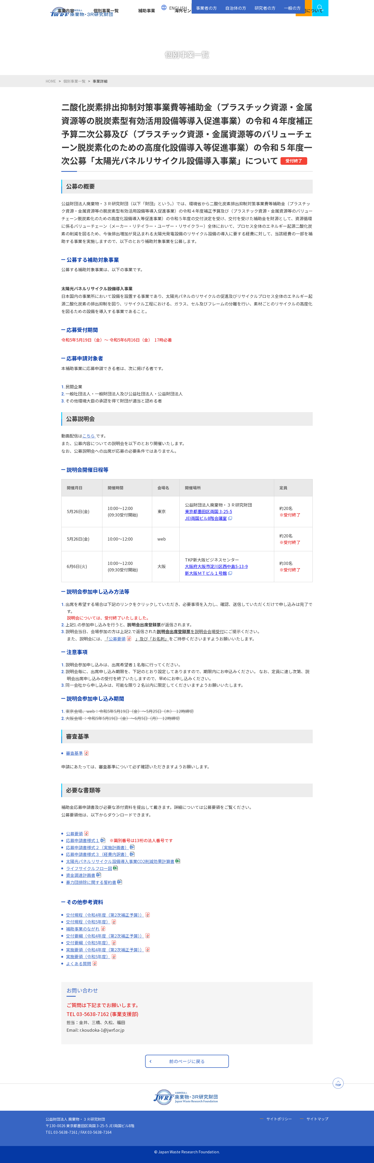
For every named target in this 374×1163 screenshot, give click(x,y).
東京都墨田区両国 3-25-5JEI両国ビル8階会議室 (208, 514)
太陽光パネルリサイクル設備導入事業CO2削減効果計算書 (120, 861)
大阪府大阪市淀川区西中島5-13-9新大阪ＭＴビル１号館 (216, 569)
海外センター (187, 28)
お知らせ (268, 28)
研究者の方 (267, 5)
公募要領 (117, 639)
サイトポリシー (279, 1118)
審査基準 (74, 753)
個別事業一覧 (106, 28)
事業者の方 (212, 5)
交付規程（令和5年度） (88, 921)
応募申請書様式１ (83, 840)
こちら (89, 436)
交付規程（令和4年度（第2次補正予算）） (105, 915)
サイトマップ (317, 1118)
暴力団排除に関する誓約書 (91, 882)
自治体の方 (239, 5)
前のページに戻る (187, 1061)
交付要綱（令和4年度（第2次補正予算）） (105, 936)
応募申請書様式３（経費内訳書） (97, 854)
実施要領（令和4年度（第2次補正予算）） (105, 949)
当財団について (308, 28)
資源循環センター (227, 28)
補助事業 (146, 28)
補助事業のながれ (83, 929)
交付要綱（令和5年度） (88, 942)
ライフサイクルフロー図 (89, 868)
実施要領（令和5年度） (88, 956)
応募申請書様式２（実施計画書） (97, 847)
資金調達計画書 (80, 875)
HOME (51, 81)
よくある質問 (78, 963)
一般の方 (293, 5)
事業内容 (65, 28)
